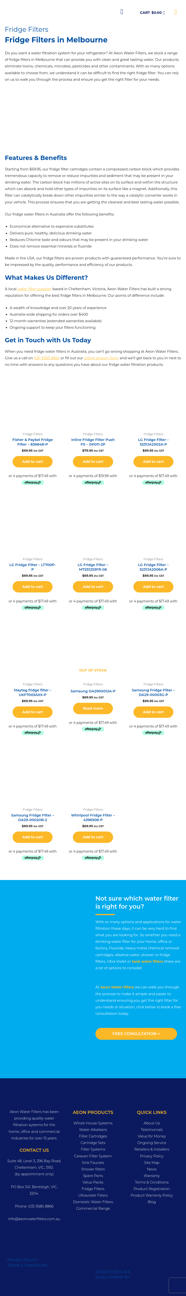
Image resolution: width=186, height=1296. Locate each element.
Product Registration (152, 1189)
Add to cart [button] (32, 461)
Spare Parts (93, 1176)
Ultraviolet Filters (93, 1195)
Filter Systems (93, 1149)
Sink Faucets (93, 1162)
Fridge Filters (93, 1189)
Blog (152, 1202)
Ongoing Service (151, 1143)
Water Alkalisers (93, 1130)
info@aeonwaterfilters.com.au (34, 1219)
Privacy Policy (151, 1156)
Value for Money (152, 1136)
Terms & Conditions (152, 1182)
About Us (152, 1123)
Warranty (152, 1176)
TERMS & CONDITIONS (27, 1265)
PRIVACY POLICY (22, 1260)
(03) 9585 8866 (47, 358)
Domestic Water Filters (93, 1202)
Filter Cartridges (93, 1136)
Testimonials (152, 1130)
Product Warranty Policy (152, 1195)
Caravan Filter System (93, 1156)
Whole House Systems (92, 1123)
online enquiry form (101, 358)
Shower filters (93, 1169)
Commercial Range (93, 1208)
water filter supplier (34, 289)
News (152, 1169)
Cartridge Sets (93, 1143)
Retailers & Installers (151, 1149)
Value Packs (93, 1182)
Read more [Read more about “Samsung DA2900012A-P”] (93, 708)
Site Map (151, 1162)
